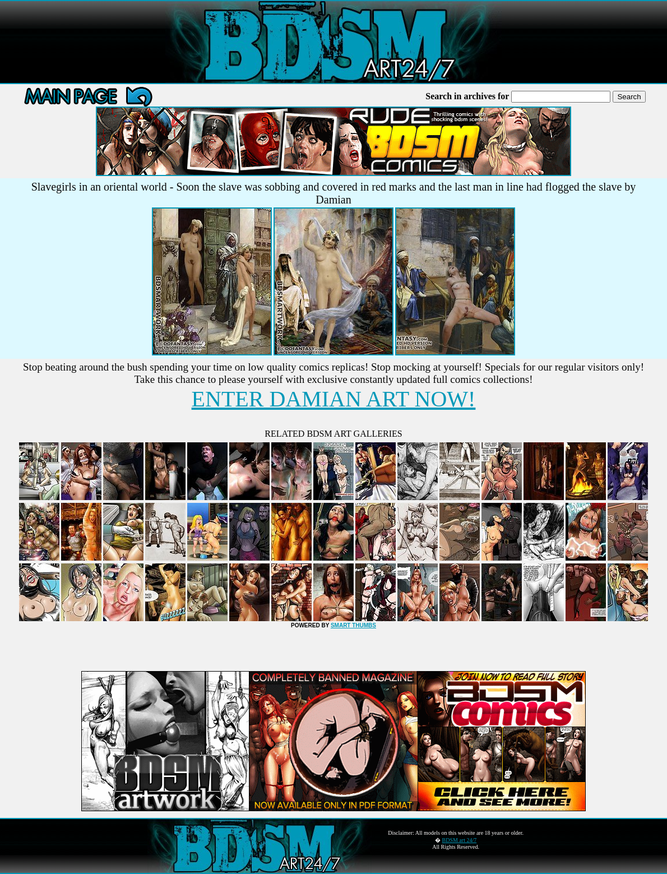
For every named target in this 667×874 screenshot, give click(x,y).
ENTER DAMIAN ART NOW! (334, 398)
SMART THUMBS (353, 625)
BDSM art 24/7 (459, 840)
